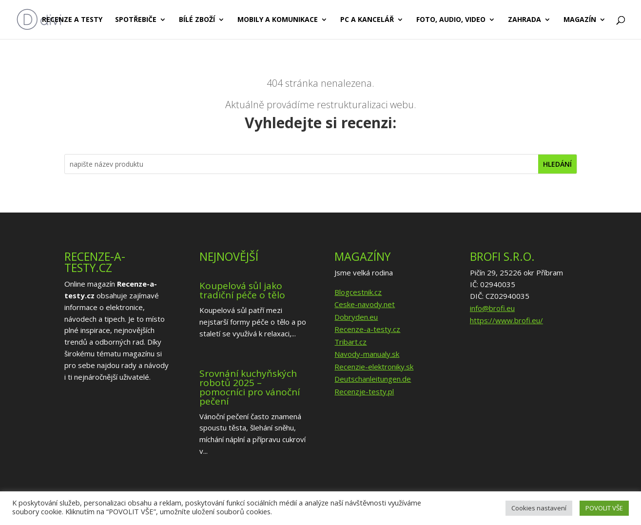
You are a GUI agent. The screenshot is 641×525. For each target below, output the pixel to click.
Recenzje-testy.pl (364, 391)
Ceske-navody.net (364, 304)
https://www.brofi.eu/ (506, 320)
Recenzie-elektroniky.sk (373, 366)
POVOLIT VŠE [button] (604, 508)
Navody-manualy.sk (366, 354)
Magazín (579, 20)
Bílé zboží (197, 20)
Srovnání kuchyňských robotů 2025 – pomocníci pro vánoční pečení (249, 387)
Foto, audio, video (451, 20)
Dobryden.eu (356, 317)
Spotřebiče (135, 20)
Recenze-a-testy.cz (367, 329)
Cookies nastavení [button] (538, 508)
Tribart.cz (350, 342)
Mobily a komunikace (277, 20)
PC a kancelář (367, 20)
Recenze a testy (72, 20)
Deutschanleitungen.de (372, 379)
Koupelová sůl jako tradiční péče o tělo (242, 290)
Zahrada (524, 20)
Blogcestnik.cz (358, 292)
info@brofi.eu (492, 308)
